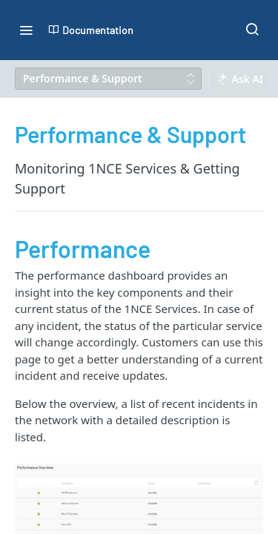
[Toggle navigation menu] (26, 30)
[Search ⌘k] (252, 30)
